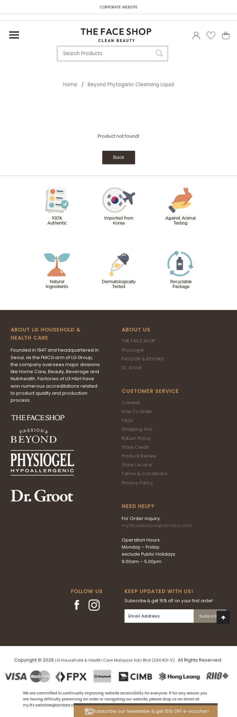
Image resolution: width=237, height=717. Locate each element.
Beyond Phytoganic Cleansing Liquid (131, 84)
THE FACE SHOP (138, 341)
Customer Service (150, 391)
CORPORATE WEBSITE (119, 7)
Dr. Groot (132, 368)
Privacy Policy (137, 483)
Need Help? (138, 506)
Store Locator (137, 465)
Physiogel (133, 350)
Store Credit (135, 447)
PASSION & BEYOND (143, 359)
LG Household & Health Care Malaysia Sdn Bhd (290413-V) (115, 660)
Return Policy (136, 438)
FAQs (127, 420)
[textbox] (112, 53)
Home (70, 84)
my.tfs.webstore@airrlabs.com (157, 525)
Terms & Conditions (145, 474)
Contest (131, 403)
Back (118, 157)
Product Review (139, 456)
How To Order (137, 411)
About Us (136, 329)
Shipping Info (137, 429)
